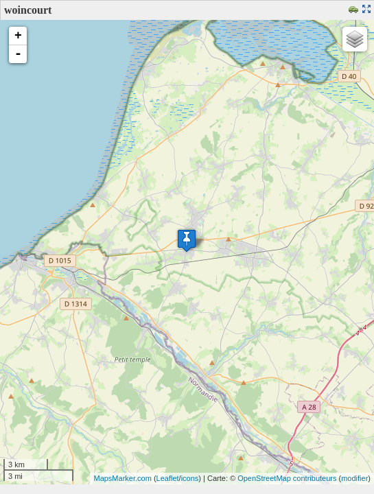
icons (190, 478)
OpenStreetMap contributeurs (286, 478)
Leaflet (167, 478)
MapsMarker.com (122, 478)
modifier (354, 478)
